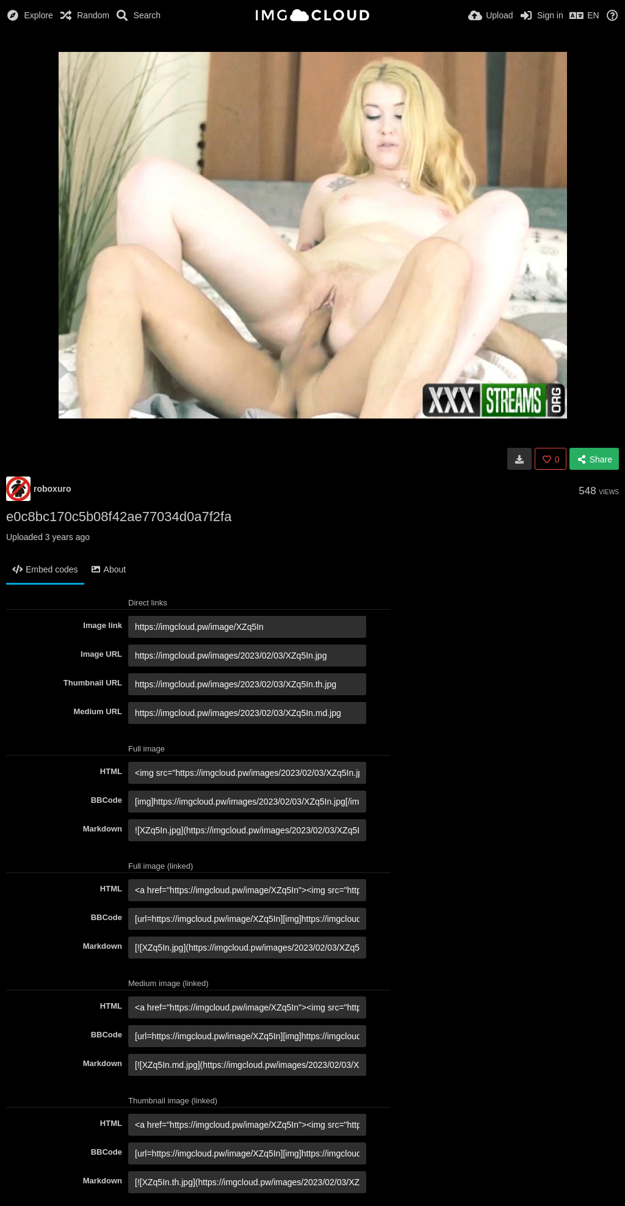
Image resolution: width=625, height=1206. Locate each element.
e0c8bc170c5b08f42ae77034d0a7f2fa (118, 516)
